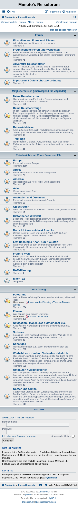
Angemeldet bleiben (63, 436)
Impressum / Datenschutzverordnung (37, 80)
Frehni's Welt (21, 253)
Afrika (17, 169)
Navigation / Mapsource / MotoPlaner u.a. (39, 322)
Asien (16, 188)
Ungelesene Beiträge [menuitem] (66, 22)
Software (19, 332)
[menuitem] (11, 11)
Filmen (17, 311)
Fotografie (19, 294)
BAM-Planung (22, 270)
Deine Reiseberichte (26, 96)
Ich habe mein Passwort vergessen (19, 436)
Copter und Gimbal (25, 388)
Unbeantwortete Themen (13, 22)
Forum (39, 35)
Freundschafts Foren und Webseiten (36, 49)
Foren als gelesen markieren (63, 30)
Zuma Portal (43, 492)
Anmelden (8, 417)
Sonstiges (19, 343)
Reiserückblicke (23, 127)
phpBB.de (52, 498)
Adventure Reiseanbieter (29, 63)
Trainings (19, 138)
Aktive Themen (35, 22)
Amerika (18, 179)
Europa (17, 160)
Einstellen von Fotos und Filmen (34, 40)
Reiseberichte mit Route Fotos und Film (39, 155)
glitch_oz (19, 278)
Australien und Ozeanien (29, 197)
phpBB (28, 494)
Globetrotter (21, 206)
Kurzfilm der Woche (37, 316)
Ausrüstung (39, 289)
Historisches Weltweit (27, 216)
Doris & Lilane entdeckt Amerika (33, 230)
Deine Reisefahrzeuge (27, 108)
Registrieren (26, 417)
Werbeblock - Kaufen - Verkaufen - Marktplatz (42, 353)
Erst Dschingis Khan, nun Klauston (35, 241)
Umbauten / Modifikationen (30, 369)
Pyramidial (51, 477)
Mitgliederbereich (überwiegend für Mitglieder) (39, 91)
